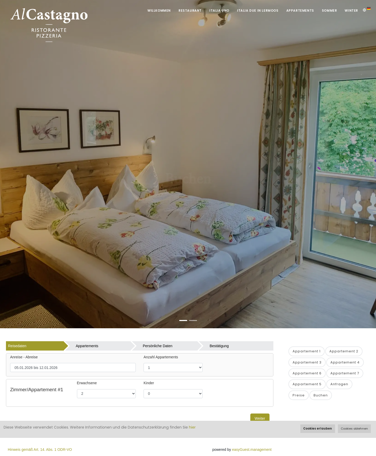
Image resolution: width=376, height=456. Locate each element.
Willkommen (159, 10)
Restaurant (190, 10)
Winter (351, 10)
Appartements (300, 10)
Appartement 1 (307, 351)
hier (192, 427)
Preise (299, 395)
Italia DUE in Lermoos (258, 10)
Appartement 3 (307, 362)
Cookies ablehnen (354, 428)
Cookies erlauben (317, 428)
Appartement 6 (307, 373)
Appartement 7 (344, 373)
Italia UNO (219, 10)
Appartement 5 (307, 384)
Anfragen (339, 384)
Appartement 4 (345, 362)
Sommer (329, 10)
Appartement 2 (343, 351)
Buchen (321, 395)
